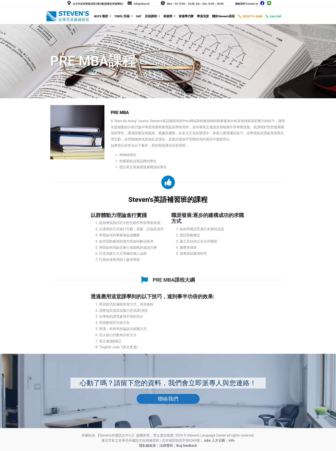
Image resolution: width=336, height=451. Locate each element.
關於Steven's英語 (223, 16)
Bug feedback (186, 446)
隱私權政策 (147, 446)
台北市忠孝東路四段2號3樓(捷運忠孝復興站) (98, 3)
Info (232, 440)
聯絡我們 (168, 399)
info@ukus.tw (141, 3)
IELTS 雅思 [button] (101, 16)
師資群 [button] (168, 16)
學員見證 (203, 16)
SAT (138, 16)
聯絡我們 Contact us (246, 3)
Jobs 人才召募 (214, 440)
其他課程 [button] (151, 16)
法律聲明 (166, 446)
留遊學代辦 (186, 16)
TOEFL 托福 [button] (122, 16)
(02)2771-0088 (252, 16)
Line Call (275, 16)
